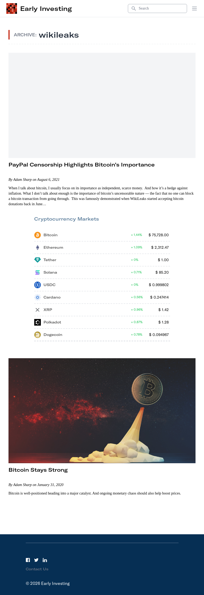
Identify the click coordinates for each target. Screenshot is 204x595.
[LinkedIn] (45, 560)
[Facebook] (28, 560)
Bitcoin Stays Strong (38, 469)
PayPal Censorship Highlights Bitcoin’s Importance (81, 164)
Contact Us (37, 569)
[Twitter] (36, 560)
